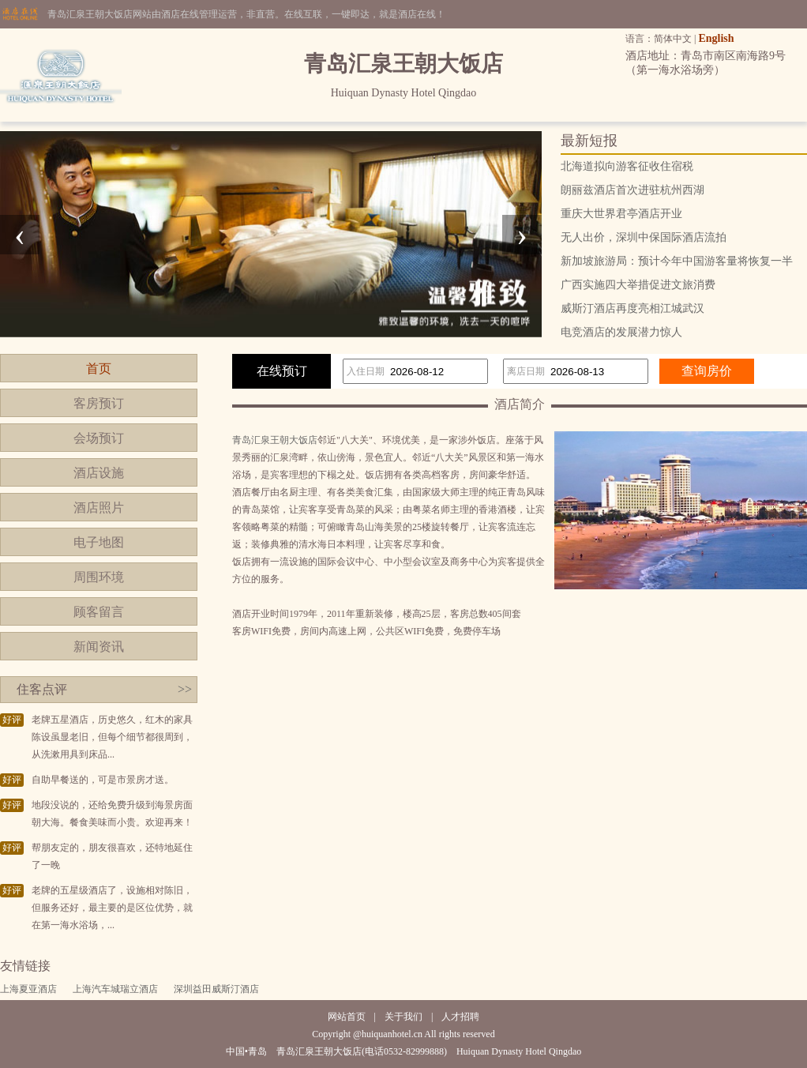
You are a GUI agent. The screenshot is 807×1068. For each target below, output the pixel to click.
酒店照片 (98, 507)
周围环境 (98, 577)
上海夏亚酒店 (28, 989)
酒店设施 (98, 472)
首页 (98, 368)
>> (185, 689)
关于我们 (403, 1016)
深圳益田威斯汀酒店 (216, 989)
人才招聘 (460, 1016)
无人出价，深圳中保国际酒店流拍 (643, 237)
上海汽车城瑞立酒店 (115, 989)
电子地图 (98, 542)
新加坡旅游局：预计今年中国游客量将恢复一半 (677, 261)
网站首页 (347, 1016)
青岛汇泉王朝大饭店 (274, 440)
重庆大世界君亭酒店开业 (621, 214)
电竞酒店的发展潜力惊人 (621, 332)
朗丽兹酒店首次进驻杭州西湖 (632, 190)
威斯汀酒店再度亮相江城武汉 (632, 308)
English (716, 38)
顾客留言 (98, 612)
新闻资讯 (98, 646)
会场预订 (98, 438)
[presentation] (19, 234)
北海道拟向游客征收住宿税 (627, 166)
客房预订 (98, 403)
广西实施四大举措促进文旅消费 (638, 285)
